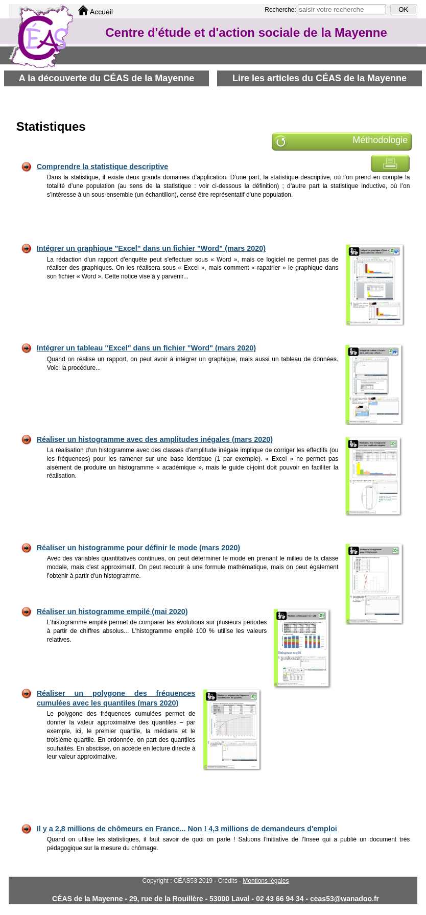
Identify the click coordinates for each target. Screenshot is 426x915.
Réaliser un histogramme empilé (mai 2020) (112, 611)
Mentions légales (266, 880)
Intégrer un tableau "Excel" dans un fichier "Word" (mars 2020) (146, 348)
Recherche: (281, 9)
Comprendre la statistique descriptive (103, 166)
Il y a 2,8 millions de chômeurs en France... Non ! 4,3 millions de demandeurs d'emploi (187, 829)
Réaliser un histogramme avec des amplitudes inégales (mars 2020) (155, 439)
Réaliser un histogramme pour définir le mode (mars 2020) (138, 548)
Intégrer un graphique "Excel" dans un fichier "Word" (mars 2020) (151, 248)
